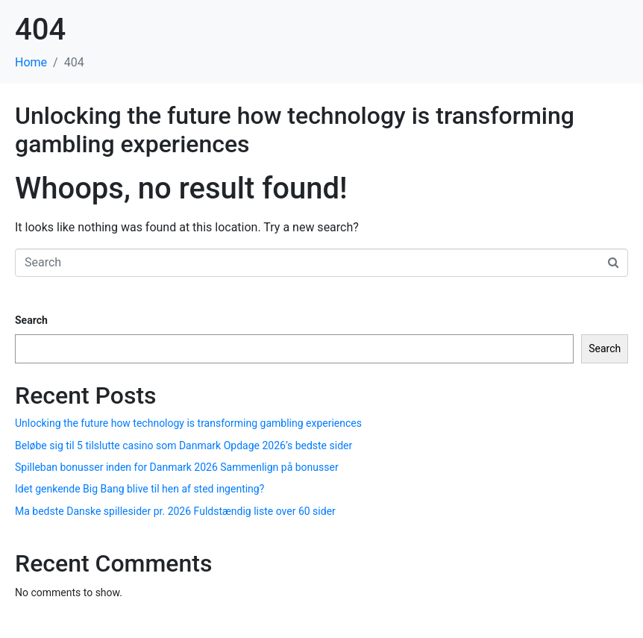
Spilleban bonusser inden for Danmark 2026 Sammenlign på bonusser (177, 467)
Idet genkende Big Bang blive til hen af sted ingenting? (139, 489)
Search (31, 320)
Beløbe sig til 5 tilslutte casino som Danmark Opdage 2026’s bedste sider (183, 445)
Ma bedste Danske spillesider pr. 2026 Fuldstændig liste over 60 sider (175, 511)
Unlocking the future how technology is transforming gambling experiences (188, 423)
